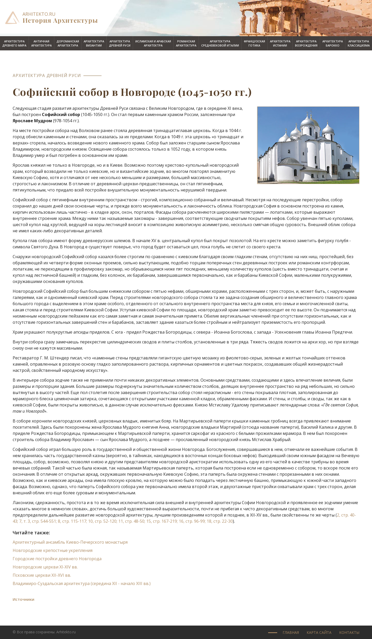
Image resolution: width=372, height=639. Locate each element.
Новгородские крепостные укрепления (52, 550)
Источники (23, 599)
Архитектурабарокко (332, 43)
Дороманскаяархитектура (68, 43)
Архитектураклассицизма (359, 43)
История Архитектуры (60, 20)
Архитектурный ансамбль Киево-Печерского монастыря (70, 542)
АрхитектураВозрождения (306, 43)
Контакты (349, 632)
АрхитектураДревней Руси (119, 43)
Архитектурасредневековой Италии (220, 43)
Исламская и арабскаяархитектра (153, 43)
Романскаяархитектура (186, 43)
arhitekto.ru (39, 14)
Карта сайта (319, 632)
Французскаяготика (254, 43)
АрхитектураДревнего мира (14, 43)
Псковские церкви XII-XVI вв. (42, 575)
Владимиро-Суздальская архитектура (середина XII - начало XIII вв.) (82, 583)
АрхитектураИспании (280, 43)
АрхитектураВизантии (94, 43)
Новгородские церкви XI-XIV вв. (45, 567)
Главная (291, 632)
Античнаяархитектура (41, 43)
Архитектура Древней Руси (47, 75)
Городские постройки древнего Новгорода (57, 558)
